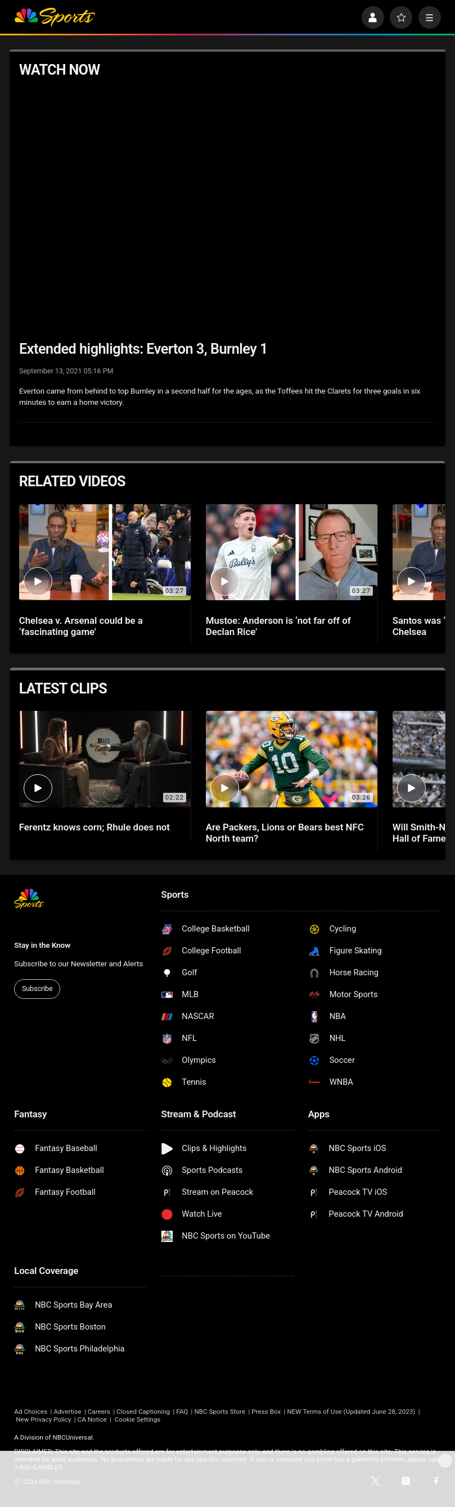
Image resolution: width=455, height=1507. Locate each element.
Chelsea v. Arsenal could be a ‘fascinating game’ (81, 626)
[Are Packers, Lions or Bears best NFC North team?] (292, 759)
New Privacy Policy (43, 1419)
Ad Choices (30, 1411)
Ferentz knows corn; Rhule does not (94, 827)
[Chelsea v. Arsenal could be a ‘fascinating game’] (105, 552)
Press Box (266, 1411)
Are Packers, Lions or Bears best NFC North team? (285, 832)
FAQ (182, 1411)
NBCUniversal (73, 1437)
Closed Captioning (143, 1411)
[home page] (54, 17)
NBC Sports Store (219, 1411)
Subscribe (37, 988)
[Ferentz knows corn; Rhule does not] (105, 759)
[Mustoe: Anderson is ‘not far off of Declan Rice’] (292, 552)
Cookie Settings (138, 1419)
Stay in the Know (42, 944)
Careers (99, 1411)
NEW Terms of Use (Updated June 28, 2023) (351, 1411)
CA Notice (92, 1419)
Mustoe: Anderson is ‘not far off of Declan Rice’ (278, 626)
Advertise (67, 1411)
